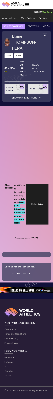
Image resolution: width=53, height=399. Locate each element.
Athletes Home (9, 18)
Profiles (43, 18)
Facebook (9, 357)
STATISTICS (33, 26)
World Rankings (28, 18)
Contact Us (10, 329)
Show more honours (26, 97)
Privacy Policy (11, 343)
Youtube (9, 371)
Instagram (9, 362)
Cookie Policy (11, 338)
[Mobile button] (27, 4)
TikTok (8, 375)
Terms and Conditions (15, 334)
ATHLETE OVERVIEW (13, 26)
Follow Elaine (37, 204)
